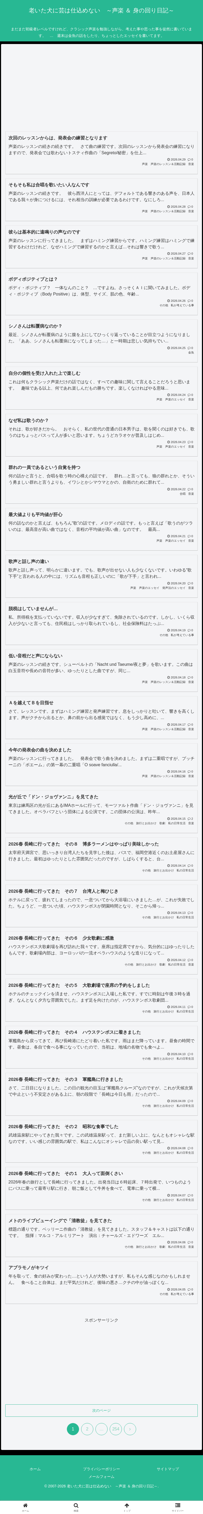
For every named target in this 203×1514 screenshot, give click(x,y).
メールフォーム (101, 1476)
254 (115, 1429)
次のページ (101, 1410)
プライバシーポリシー (101, 1469)
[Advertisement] (101, 89)
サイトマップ (168, 1469)
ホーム (35, 1469)
